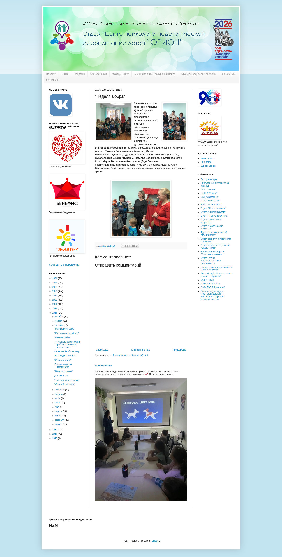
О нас (64, 73)
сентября (60, 389)
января (59, 424)
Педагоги (79, 73)
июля (58, 398)
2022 (55, 295)
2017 (55, 429)
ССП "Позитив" (208, 189)
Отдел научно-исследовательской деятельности (211, 261)
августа (59, 394)
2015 (55, 438)
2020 (55, 304)
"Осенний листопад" (64, 384)
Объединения (98, 73)
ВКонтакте (206, 162)
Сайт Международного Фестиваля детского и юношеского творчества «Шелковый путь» (213, 295)
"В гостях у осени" (63, 371)
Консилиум (228, 73)
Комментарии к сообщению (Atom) (130, 355)
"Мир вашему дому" (64, 329)
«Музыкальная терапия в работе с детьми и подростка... (67, 345)
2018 (55, 312)
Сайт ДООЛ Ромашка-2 (213, 287)
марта (58, 415)
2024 (55, 287)
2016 (55, 434)
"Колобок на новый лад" (66, 333)
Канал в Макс (208, 158)
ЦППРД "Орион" (209, 193)
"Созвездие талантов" (65, 355)
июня (58, 402)
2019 (55, 308)
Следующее (102, 350)
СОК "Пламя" (207, 280)
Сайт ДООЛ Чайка (210, 283)
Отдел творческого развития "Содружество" (215, 246)
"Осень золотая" (62, 360)
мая (57, 407)
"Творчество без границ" (66, 380)
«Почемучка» (103, 365)
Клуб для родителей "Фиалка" (198, 73)
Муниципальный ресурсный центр (154, 73)
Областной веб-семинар (66, 351)
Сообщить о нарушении (64, 264)
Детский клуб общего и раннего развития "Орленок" (217, 274)
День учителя (61, 375)
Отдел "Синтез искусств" (213, 212)
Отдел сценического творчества (211, 220)
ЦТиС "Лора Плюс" (210, 200)
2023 (55, 291)
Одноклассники (209, 166)
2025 (55, 282)
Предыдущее (179, 350)
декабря (59, 316)
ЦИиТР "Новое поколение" (214, 216)
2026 (55, 278)
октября (59, 325)
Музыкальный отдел (211, 204)
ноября (59, 321)
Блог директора (209, 179)
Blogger (155, 540)
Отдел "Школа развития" (213, 208)
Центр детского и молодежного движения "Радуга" (216, 268)
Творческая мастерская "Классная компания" (213, 252)
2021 (55, 300)
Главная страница (140, 350)
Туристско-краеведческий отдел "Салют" (214, 233)
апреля (59, 411)
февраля (60, 420)
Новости (51, 73)
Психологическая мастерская (63, 365)
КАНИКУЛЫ (53, 80)
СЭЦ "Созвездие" (210, 197)
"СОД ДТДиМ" (120, 73)
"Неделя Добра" (62, 337)
